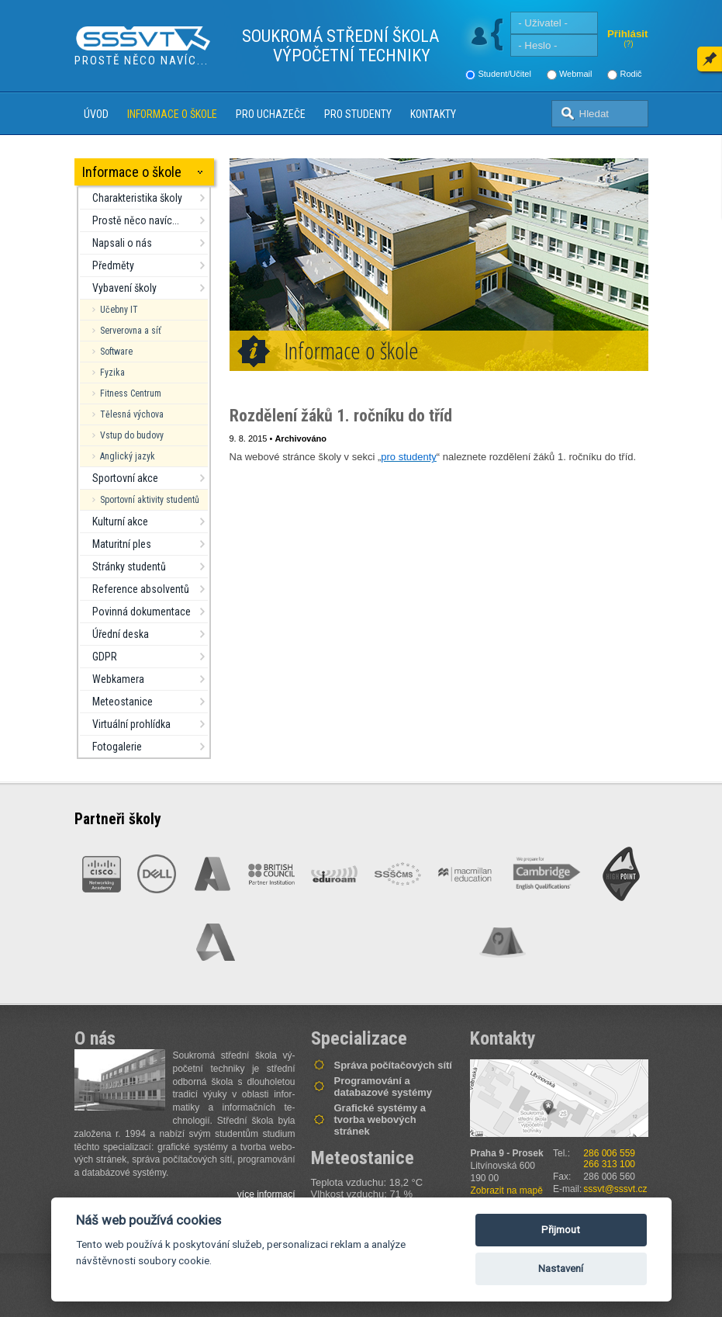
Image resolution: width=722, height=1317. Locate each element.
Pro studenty (358, 114)
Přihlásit (627, 34)
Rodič (630, 73)
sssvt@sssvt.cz (615, 1189)
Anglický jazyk (127, 456)
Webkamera (118, 679)
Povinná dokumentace (141, 611)
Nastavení (560, 1268)
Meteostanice (122, 701)
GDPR (104, 656)
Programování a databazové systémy (383, 1086)
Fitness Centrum (130, 393)
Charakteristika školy (137, 198)
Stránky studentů (129, 566)
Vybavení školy (124, 288)
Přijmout (560, 1230)
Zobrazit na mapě (507, 1190)
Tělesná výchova (132, 414)
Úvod (96, 114)
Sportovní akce (125, 478)
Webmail (575, 73)
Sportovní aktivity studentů (149, 499)
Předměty (113, 265)
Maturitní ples (121, 544)
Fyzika (112, 372)
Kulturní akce (120, 521)
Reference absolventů (140, 589)
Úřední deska (120, 634)
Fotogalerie (117, 746)
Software (116, 351)
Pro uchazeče (271, 114)
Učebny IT (119, 309)
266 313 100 (609, 1164)
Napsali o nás (122, 243)
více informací (266, 1194)
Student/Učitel (504, 73)
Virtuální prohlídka (131, 724)
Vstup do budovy (132, 435)
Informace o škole (172, 114)
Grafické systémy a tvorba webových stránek (380, 1119)
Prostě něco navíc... (135, 220)
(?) (628, 44)
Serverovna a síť (130, 330)
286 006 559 (609, 1153)
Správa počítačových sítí (393, 1065)
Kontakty (433, 114)
